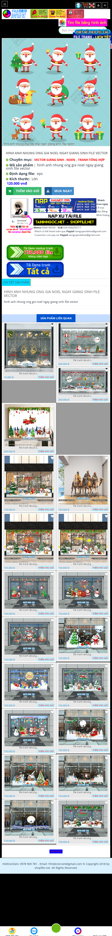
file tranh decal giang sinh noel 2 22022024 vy (29, 564)
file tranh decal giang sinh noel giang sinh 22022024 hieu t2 (29, 701)
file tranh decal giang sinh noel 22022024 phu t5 (29, 837)
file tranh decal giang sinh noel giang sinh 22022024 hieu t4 (83, 746)
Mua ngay (58, 191)
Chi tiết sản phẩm (16, 282)
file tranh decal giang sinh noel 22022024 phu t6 (83, 792)
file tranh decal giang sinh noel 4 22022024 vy (83, 701)
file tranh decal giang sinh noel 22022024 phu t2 (29, 610)
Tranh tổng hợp (91, 160)
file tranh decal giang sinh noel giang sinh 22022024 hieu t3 (29, 747)
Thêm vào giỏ (22, 191)
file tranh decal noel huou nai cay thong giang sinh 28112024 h (29, 373)
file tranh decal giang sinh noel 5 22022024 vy (83, 838)
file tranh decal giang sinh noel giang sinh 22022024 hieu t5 (29, 792)
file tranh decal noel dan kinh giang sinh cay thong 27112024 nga (83, 396)
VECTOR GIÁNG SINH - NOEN (54, 160)
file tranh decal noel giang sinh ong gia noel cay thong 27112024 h (83, 360)
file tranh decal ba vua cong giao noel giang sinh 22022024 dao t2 (83, 506)
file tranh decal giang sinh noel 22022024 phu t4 (29, 655)
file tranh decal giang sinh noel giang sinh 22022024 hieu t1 (83, 654)
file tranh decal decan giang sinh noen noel (29, 447)
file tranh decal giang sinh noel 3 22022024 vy (83, 564)
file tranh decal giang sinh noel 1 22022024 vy (29, 506)
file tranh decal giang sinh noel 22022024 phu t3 (83, 610)
